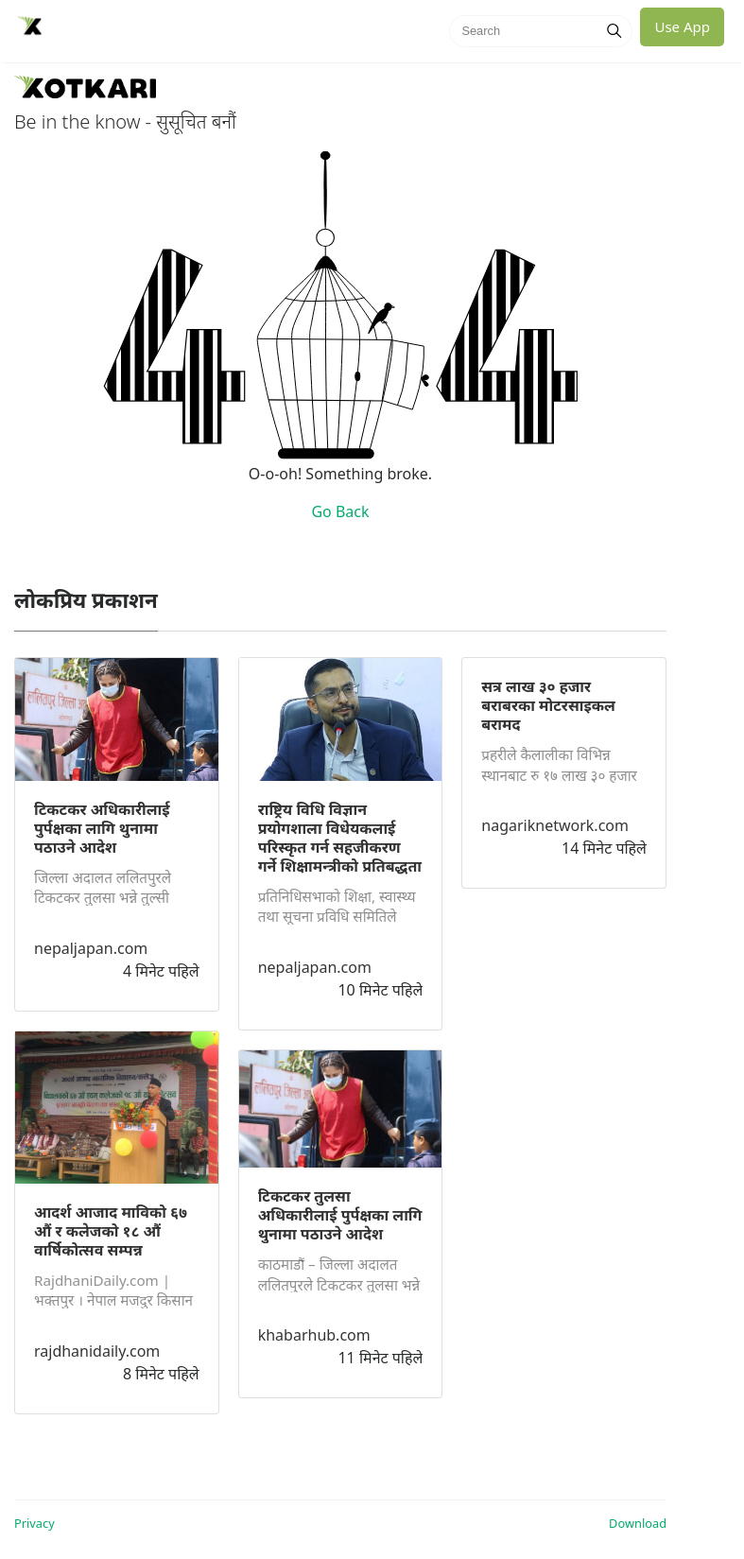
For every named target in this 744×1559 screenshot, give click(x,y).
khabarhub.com (314, 1335)
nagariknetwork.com (555, 825)
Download (637, 1523)
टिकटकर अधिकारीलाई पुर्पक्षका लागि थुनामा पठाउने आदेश (102, 828)
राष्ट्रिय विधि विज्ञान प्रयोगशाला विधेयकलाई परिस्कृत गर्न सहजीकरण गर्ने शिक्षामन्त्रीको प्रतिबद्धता (340, 837)
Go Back (340, 511)
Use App (682, 26)
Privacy (34, 1523)
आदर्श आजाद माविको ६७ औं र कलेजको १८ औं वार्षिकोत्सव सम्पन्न (110, 1231)
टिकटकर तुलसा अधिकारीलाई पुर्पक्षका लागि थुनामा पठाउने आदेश (340, 1215)
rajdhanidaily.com (97, 1351)
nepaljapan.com (90, 948)
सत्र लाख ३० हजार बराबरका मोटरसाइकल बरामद (548, 705)
